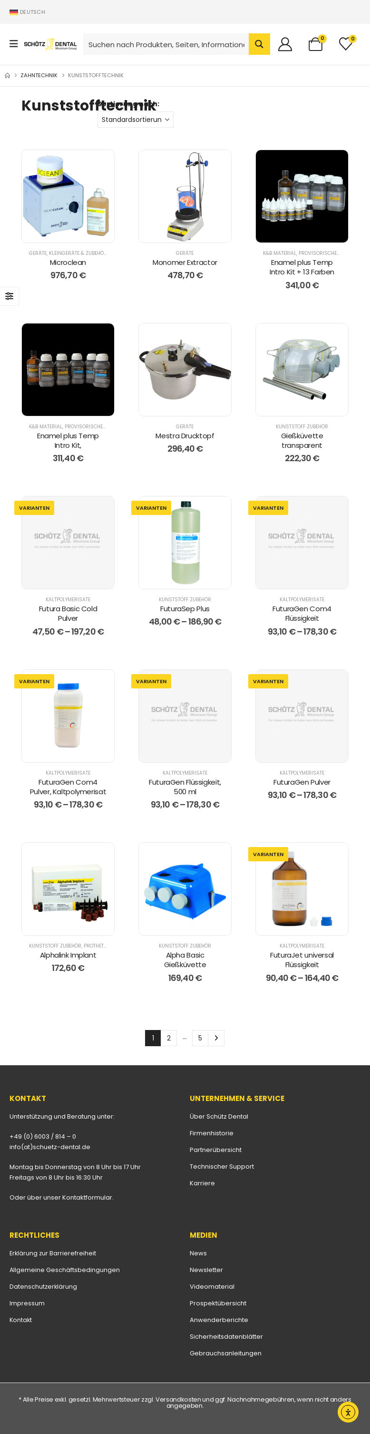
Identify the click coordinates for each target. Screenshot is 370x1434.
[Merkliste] (346, 43)
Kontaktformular (87, 1197)
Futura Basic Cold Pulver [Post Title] (68, 613)
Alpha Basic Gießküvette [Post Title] (185, 959)
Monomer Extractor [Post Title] (185, 262)
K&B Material (279, 253)
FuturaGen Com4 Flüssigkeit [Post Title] (302, 613)
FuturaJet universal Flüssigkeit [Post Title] (302, 959)
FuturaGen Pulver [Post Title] (302, 782)
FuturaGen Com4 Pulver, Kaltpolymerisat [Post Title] (68, 787)
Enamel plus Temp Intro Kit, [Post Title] (68, 440)
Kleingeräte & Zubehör (78, 253)
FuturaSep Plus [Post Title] (185, 609)
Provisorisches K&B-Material (103, 426)
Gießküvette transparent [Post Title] (302, 440)
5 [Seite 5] (200, 1038)
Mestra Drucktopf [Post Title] (185, 436)
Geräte (38, 253)
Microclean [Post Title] (68, 262)
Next (216, 1038)
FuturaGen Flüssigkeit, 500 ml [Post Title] (185, 787)
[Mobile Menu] (17, 44)
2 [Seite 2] (169, 1038)
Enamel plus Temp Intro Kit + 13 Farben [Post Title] (302, 267)
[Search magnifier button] (259, 44)
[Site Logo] (50, 44)
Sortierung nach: (128, 104)
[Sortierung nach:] (135, 119)
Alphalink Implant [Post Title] (68, 955)
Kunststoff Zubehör (302, 426)
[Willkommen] (289, 44)
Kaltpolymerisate (68, 599)
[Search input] (166, 44)
